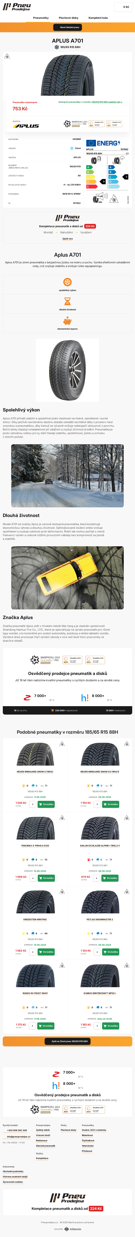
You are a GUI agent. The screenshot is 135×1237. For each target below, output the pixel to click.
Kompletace (42, 1158)
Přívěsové (87, 1151)
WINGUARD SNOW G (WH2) (35, 771)
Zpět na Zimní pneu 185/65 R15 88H (67, 1041)
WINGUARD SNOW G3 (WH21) (100, 771)
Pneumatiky (41, 17)
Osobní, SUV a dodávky (94, 1130)
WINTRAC (35, 919)
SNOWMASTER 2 (100, 919)
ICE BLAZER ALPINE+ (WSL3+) (100, 845)
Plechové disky (68, 17)
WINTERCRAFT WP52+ (100, 993)
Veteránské (88, 1145)
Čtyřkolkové (88, 1140)
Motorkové (87, 1135)
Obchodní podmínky (13, 1171)
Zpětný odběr (43, 1130)
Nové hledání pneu (67, 27)
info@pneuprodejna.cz (18, 1136)
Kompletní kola (98, 17)
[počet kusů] (32, 804)
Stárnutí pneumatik (45, 1145)
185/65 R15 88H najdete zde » (107, 102)
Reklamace (41, 1140)
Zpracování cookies (13, 1182)
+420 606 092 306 (17, 1130)
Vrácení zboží (43, 1135)
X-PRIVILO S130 (35, 845)
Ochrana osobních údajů (15, 1176)
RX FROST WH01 (35, 993)
